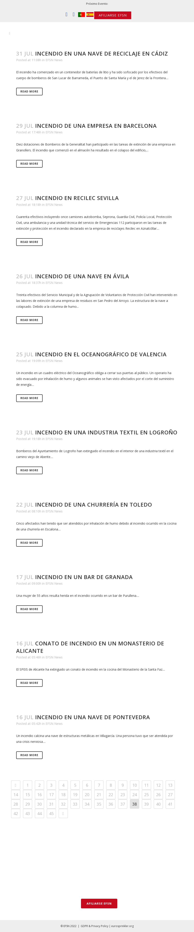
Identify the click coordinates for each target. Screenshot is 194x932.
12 (158, 785)
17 (51, 794)
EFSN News (54, 60)
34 (87, 804)
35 (99, 804)
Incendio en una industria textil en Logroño (106, 432)
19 (75, 794)
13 (170, 785)
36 (111, 804)
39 (146, 804)
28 (15, 804)
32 (63, 804)
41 (170, 804)
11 (146, 785)
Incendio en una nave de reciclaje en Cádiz (101, 53)
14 (15, 794)
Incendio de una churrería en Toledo (93, 504)
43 (27, 813)
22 (111, 794)
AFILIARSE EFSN (113, 15)
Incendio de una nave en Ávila (82, 276)
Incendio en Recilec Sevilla (77, 198)
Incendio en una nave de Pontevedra (92, 717)
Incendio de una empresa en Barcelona (96, 125)
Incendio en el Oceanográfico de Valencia (101, 354)
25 (146, 794)
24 (134, 794)
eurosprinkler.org (122, 926)
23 (122, 794)
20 (87, 794)
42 (15, 813)
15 (27, 794)
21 (99, 794)
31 (51, 804)
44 (39, 813)
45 (51, 813)
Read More (29, 91)
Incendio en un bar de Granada (84, 577)
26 (158, 794)
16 (39, 794)
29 (27, 804)
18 (63, 794)
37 (122, 804)
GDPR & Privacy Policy (94, 926)
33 (75, 804)
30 (39, 804)
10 (134, 785)
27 (170, 794)
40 (158, 804)
